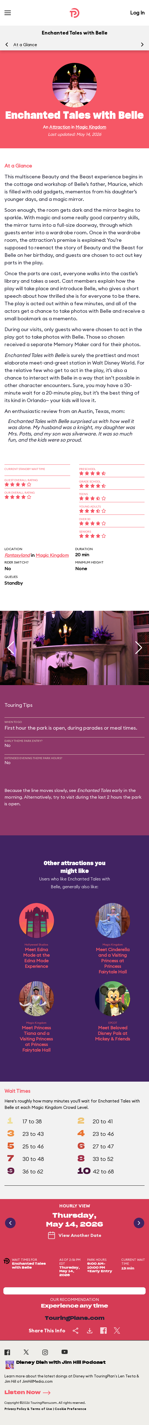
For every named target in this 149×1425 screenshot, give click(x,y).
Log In (137, 12)
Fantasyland (17, 555)
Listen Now (29, 1392)
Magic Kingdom (90, 127)
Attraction (59, 127)
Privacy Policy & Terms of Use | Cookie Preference (45, 1409)
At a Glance (25, 44)
